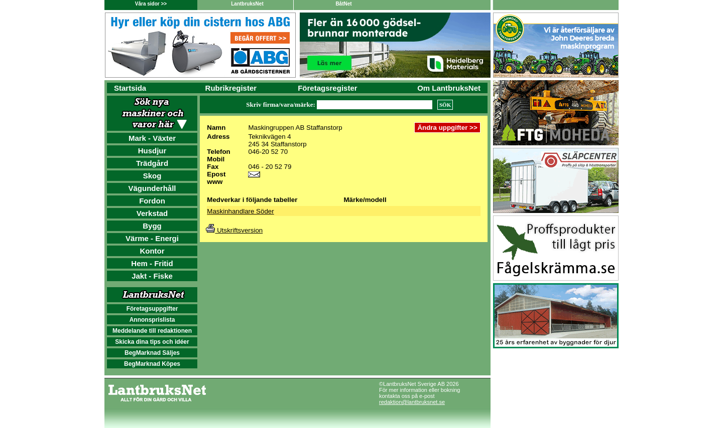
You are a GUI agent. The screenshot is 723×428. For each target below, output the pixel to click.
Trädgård (152, 163)
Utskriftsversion (234, 230)
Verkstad (152, 213)
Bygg (152, 226)
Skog (152, 175)
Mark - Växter (152, 138)
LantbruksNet (247, 4)
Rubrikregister (231, 88)
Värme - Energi (152, 238)
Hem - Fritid (152, 263)
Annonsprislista (152, 319)
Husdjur (152, 150)
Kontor (152, 251)
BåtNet (343, 4)
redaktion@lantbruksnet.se (412, 402)
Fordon (152, 200)
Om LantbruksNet (448, 88)
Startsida (130, 88)
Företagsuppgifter (152, 308)
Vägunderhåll (152, 188)
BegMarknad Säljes (152, 352)
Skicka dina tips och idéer (152, 341)
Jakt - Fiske (152, 276)
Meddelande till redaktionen (152, 330)
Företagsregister (327, 88)
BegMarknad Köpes (152, 363)
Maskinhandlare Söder (240, 211)
